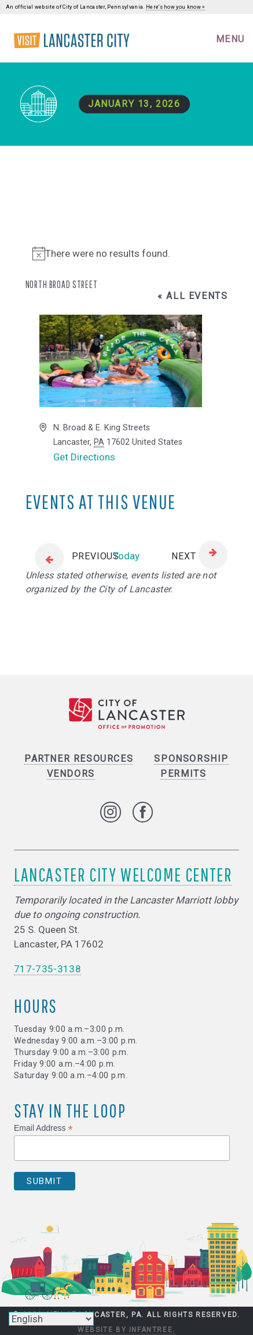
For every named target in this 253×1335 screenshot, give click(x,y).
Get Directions (84, 457)
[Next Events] (199, 556)
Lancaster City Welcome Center (123, 874)
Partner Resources (78, 758)
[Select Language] (51, 1319)
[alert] (126, 253)
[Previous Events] (72, 556)
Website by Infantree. (126, 1330)
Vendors (71, 773)
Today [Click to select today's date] (126, 556)
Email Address (43, 1128)
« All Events (192, 295)
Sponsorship (191, 758)
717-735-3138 (47, 969)
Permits (183, 773)
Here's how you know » (175, 7)
